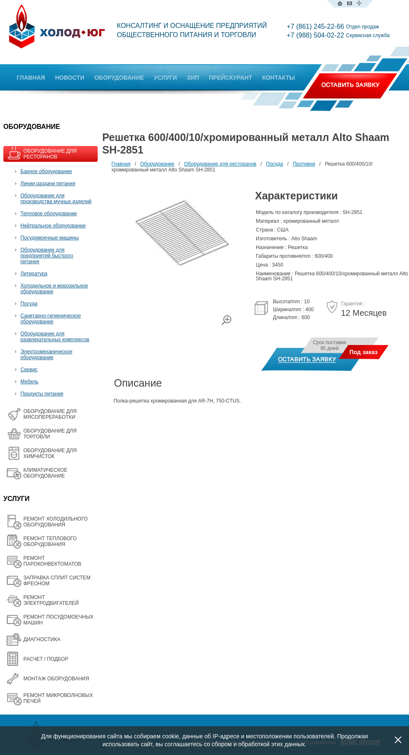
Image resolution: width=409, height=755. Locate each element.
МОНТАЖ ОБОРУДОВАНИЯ (56, 679)
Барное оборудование (46, 171)
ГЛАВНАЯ (31, 77)
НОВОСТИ (69, 77)
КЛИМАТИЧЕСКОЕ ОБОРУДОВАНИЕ (45, 473)
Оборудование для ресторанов (220, 164)
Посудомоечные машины (49, 238)
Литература (34, 274)
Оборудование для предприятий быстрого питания (46, 255)
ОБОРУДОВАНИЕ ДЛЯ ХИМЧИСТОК (50, 453)
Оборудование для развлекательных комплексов (54, 336)
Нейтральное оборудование (53, 226)
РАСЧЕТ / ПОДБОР (45, 659)
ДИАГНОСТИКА (41, 639)
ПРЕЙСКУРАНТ (230, 77)
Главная (121, 164)
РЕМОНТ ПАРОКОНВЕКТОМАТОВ (52, 561)
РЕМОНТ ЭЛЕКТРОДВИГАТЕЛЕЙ (51, 600)
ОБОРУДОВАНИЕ (119, 77)
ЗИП (193, 77)
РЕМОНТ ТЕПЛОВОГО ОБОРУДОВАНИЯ (50, 541)
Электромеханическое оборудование (46, 354)
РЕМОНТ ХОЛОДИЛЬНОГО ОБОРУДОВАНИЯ (55, 522)
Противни (304, 164)
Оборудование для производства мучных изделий (55, 198)
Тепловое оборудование (48, 213)
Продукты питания (41, 394)
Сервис (29, 369)
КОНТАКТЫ (278, 77)
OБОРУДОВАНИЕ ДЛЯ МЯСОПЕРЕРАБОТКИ (50, 414)
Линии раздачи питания (47, 183)
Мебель (29, 382)
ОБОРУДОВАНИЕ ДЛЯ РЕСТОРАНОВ (50, 154)
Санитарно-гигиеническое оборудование (50, 319)
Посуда (29, 304)
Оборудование (157, 164)
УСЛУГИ (165, 77)
